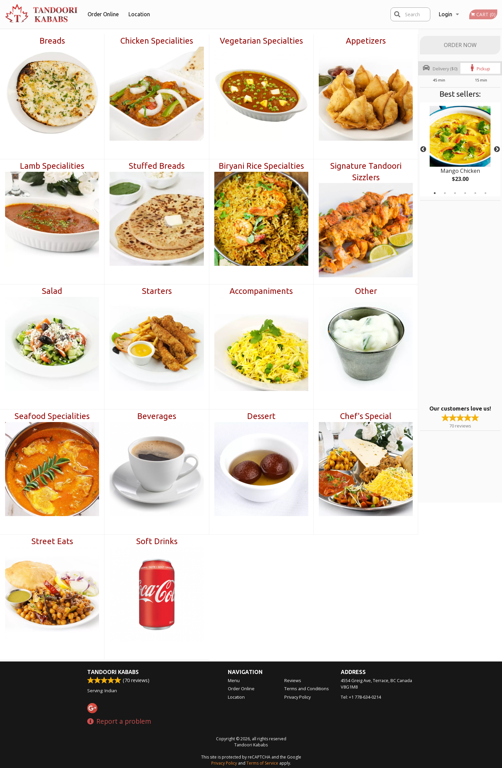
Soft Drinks (156, 541)
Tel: (361, 697)
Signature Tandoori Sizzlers (366, 171)
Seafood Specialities (52, 416)
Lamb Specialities (52, 165)
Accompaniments (261, 291)
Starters (157, 291)
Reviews (292, 680)
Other (366, 291)
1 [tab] (434, 193)
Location (139, 14)
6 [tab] (485, 193)
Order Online (103, 14)
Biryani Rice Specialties (261, 165)
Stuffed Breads (157, 165)
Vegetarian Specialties (261, 40)
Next (497, 149)
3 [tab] (455, 193)
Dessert (261, 416)
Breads (52, 40)
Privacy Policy (297, 697)
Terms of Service (262, 763)
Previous (423, 149)
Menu (234, 680)
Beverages (156, 416)
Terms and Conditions (306, 688)
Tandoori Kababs (113, 672)
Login (445, 14)
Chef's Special (365, 416)
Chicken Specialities (156, 40)
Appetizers (366, 40)
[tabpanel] (460, 149)
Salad (52, 291)
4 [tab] (465, 193)
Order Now (460, 45)
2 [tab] (444, 193)
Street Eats (52, 541)
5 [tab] (475, 193)
